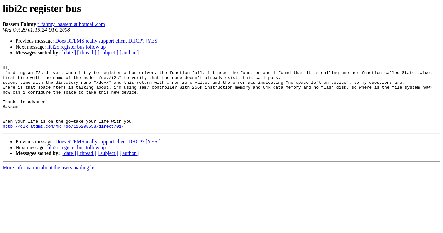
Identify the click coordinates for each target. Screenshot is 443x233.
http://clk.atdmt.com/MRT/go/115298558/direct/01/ (63, 138)
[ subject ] (108, 52)
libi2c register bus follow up (76, 47)
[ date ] (68, 52)
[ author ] (129, 52)
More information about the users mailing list (50, 180)
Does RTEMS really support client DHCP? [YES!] (108, 41)
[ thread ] (86, 52)
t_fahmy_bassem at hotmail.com (71, 24)
